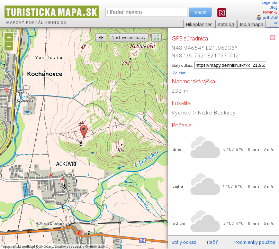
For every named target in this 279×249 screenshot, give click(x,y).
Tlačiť (211, 242)
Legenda (269, 2)
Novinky (270, 12)
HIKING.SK (55, 22)
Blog (273, 7)
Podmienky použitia (255, 242)
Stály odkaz (184, 242)
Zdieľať (179, 73)
